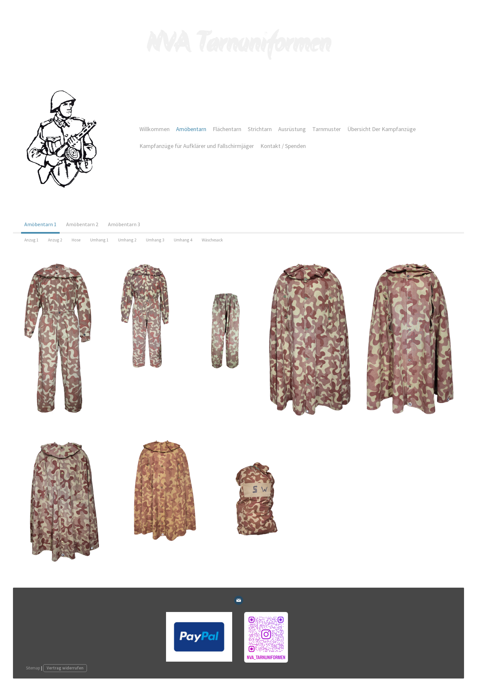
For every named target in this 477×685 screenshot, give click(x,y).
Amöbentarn (191, 129)
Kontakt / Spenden (283, 146)
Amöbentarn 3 (124, 224)
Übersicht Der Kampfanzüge (381, 129)
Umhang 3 (155, 240)
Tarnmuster (326, 129)
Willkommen (154, 129)
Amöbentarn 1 (40, 224)
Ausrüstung (292, 129)
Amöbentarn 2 (82, 224)
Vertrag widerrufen (65, 667)
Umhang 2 (127, 240)
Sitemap (33, 667)
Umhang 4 (183, 240)
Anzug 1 (31, 240)
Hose (76, 240)
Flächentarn (227, 129)
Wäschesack (212, 240)
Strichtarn (260, 129)
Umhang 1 (99, 240)
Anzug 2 (55, 240)
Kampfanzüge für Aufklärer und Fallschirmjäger (196, 146)
